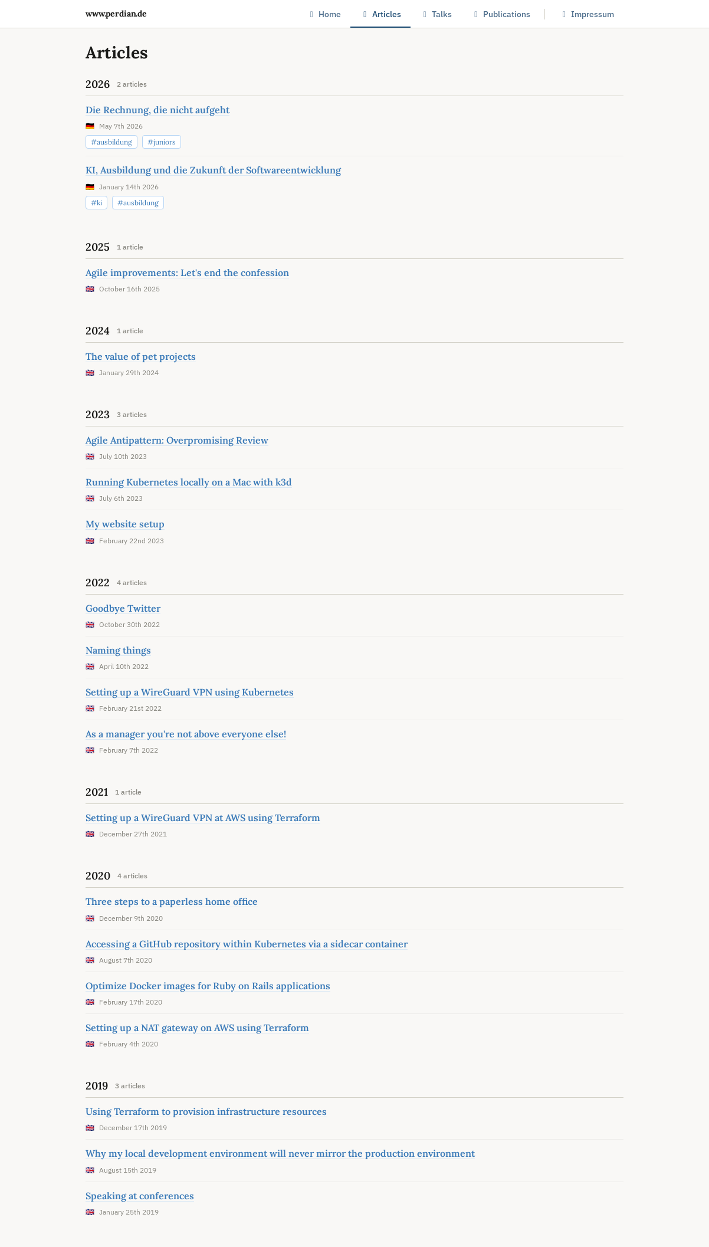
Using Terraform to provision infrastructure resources (206, 1111)
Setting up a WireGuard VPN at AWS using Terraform (203, 817)
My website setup (125, 524)
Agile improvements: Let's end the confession (187, 272)
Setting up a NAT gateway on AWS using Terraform (197, 1027)
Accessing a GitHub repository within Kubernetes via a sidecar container (247, 944)
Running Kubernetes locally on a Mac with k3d (189, 482)
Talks (436, 14)
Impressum (587, 14)
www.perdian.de (116, 13)
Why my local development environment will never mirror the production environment (280, 1153)
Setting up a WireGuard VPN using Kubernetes (190, 692)
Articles (380, 14)
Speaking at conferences (140, 1196)
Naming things (118, 650)
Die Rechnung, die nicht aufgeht (157, 110)
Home (324, 14)
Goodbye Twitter (123, 608)
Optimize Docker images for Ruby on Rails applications (208, 986)
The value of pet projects (141, 356)
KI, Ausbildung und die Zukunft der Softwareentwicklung (213, 170)
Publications (500, 14)
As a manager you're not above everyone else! (186, 734)
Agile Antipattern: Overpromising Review (177, 440)
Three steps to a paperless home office (172, 901)
